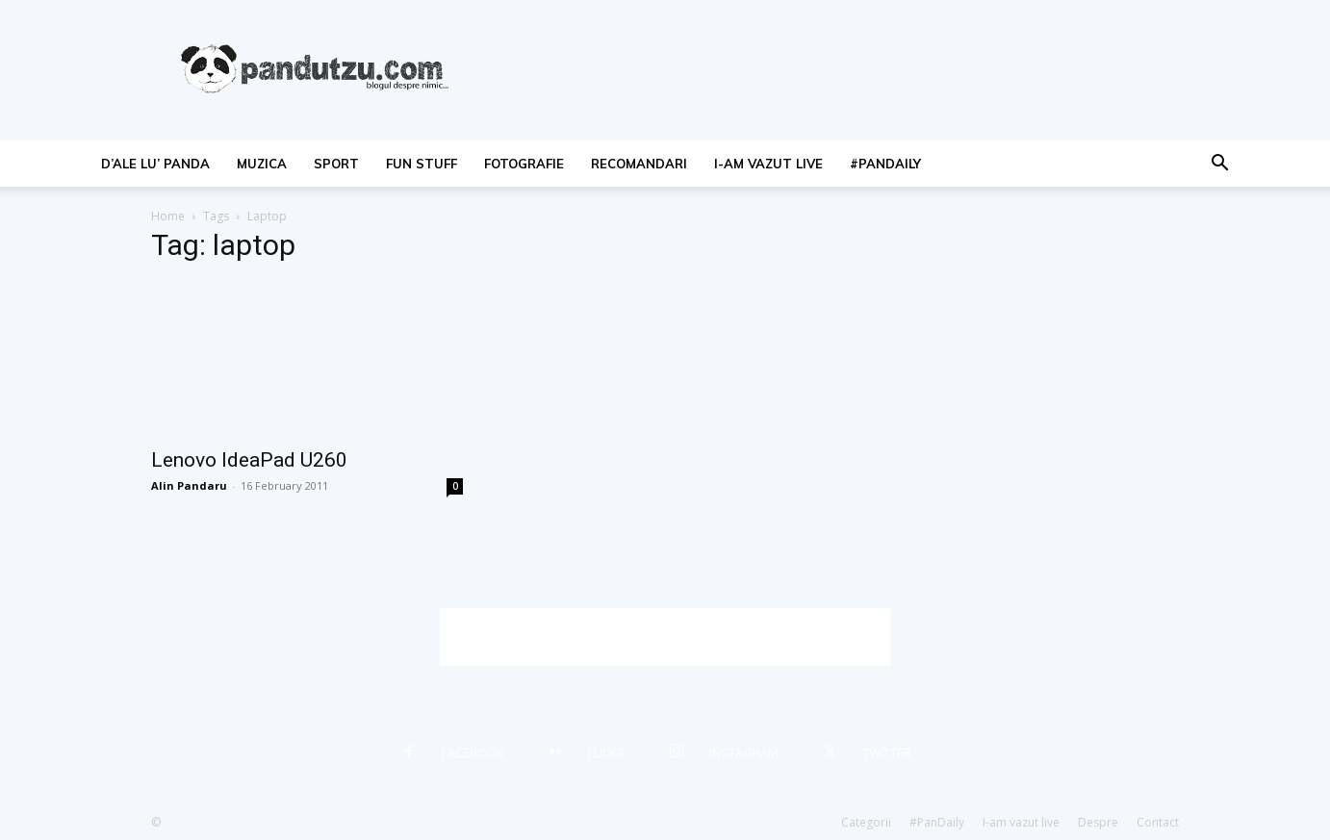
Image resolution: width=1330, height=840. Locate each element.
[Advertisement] (665, 637)
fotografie (524, 163)
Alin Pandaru (189, 485)
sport (336, 163)
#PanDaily (885, 163)
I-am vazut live (768, 163)
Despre (1098, 822)
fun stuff (421, 163)
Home (168, 216)
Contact (1158, 822)
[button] (1219, 165)
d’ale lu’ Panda (155, 163)
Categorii (866, 822)
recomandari (639, 163)
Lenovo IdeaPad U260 (249, 459)
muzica (262, 163)
